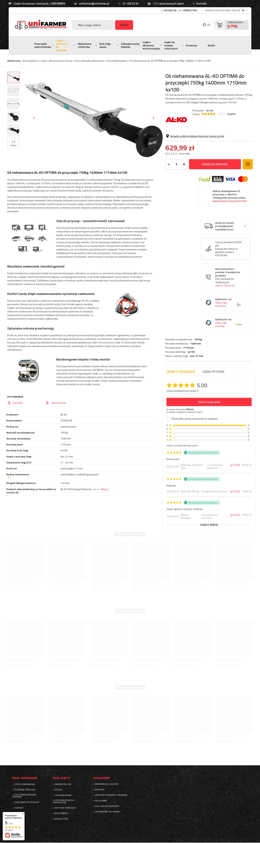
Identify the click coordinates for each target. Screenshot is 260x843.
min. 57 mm (196, 151)
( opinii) (231, 114)
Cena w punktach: (224, 269)
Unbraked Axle (58, 403)
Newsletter (61, 819)
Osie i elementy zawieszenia (89, 61)
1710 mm (188, 143)
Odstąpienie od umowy (107, 812)
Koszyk (58, 790)
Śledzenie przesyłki (25, 790)
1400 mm (195, 139)
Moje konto (61, 778)
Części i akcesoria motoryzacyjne (151, 45)
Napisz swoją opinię (209, 402)
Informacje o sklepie (106, 784)
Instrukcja (18, 403)
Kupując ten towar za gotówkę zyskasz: (226, 277)
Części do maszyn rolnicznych (171, 45)
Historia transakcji (65, 808)
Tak (235, 465)
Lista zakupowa (63, 795)
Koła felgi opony (104, 45)
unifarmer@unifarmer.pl (94, 3)
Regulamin (101, 801)
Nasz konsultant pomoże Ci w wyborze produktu (228, 305)
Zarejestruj (190, 10)
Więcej (104, 489)
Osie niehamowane (117, 61)
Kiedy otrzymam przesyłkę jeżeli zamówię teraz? (224, 253)
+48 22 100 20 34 (225, 313)
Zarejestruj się (63, 784)
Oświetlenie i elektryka (84, 45)
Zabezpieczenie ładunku (130, 45)
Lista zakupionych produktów (63, 801)
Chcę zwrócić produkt (26, 802)
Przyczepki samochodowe (42, 45)
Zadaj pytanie (213, 371)
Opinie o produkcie (180, 371)
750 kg (198, 134)
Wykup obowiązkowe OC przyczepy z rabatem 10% (230, 223)
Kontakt (201, 3)
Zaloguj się (170, 10)
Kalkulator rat (228, 330)
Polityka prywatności (107, 806)
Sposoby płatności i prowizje (111, 795)
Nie (247, 465)
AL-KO (209, 110)
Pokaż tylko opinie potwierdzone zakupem (195, 418)
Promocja (191, 45)
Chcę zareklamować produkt (24, 796)
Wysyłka (99, 790)
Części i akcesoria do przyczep (61, 45)
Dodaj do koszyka (215, 191)
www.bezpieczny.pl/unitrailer (230, 228)
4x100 (191, 147)
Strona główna (30, 61)
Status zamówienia (24, 784)
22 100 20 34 (130, 3)
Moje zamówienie (25, 778)
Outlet (211, 45)
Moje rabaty (61, 813)
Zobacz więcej (209, 524)
